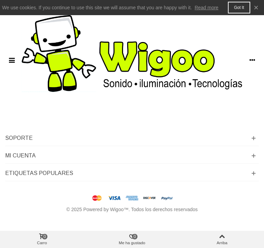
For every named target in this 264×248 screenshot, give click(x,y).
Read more (206, 7)
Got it (239, 7)
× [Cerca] (256, 7)
